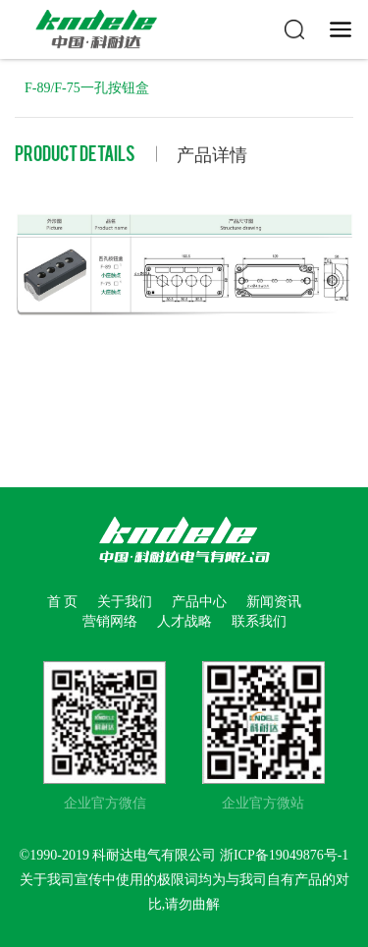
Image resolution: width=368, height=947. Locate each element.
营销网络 (109, 621)
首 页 (63, 601)
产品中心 (199, 601)
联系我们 (259, 621)
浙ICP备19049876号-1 (284, 855)
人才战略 (184, 621)
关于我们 (124, 601)
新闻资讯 (273, 601)
